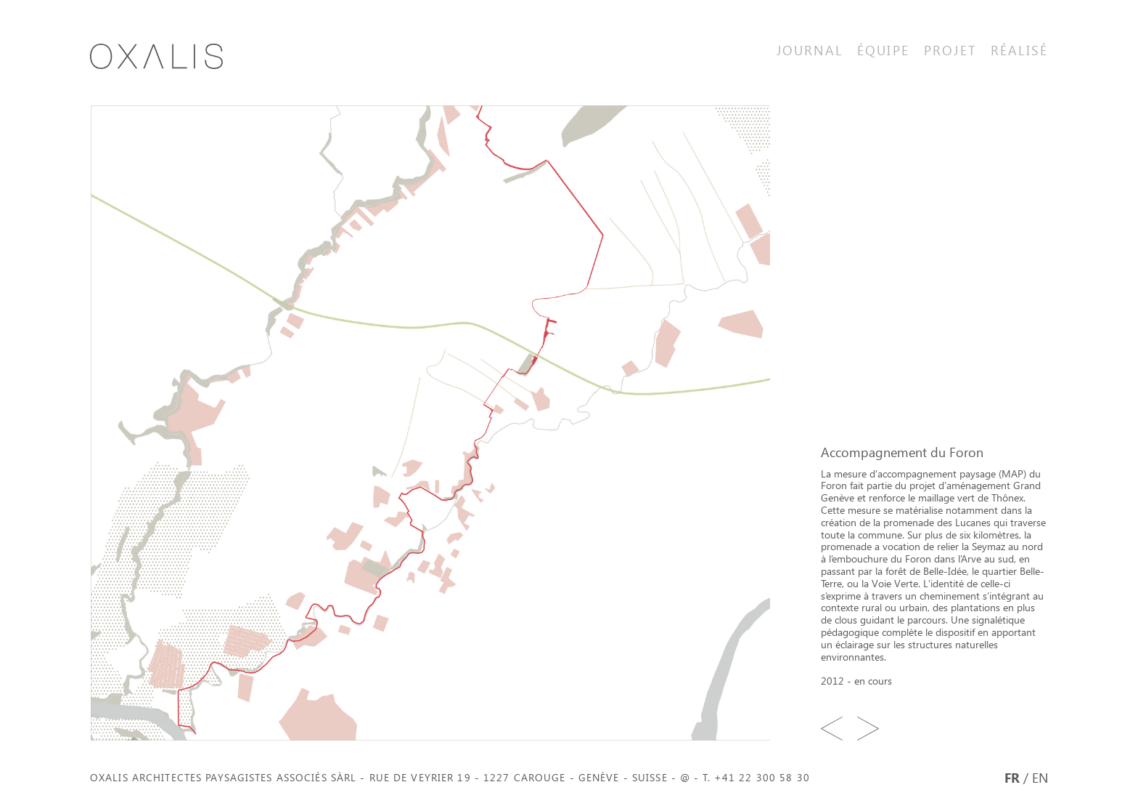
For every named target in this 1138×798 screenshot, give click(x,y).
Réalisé (1019, 50)
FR (1012, 777)
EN (1040, 777)
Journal (810, 50)
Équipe (883, 50)
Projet (950, 50)
